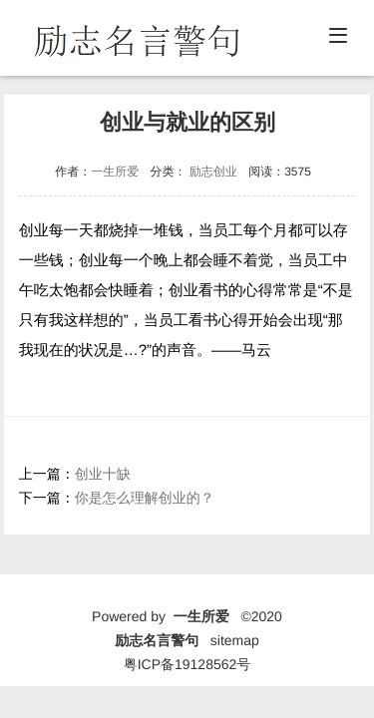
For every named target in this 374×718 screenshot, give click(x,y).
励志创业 (213, 172)
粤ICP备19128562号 (187, 664)
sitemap (234, 640)
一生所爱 (115, 172)
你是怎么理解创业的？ (144, 498)
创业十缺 (103, 474)
